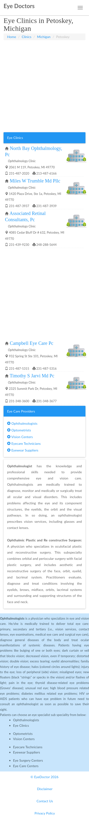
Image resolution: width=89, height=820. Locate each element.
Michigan (44, 37)
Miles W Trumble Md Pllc (35, 180)
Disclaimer (44, 789)
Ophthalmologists (22, 423)
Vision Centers (20, 437)
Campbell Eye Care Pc (31, 343)
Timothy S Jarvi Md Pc (32, 375)
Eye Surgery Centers (28, 760)
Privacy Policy (45, 813)
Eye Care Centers (25, 766)
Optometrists (19, 430)
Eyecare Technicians (24, 443)
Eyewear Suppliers (22, 450)
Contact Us (45, 801)
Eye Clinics (21, 725)
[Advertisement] (44, 86)
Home (11, 37)
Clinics (27, 37)
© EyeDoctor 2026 (45, 777)
